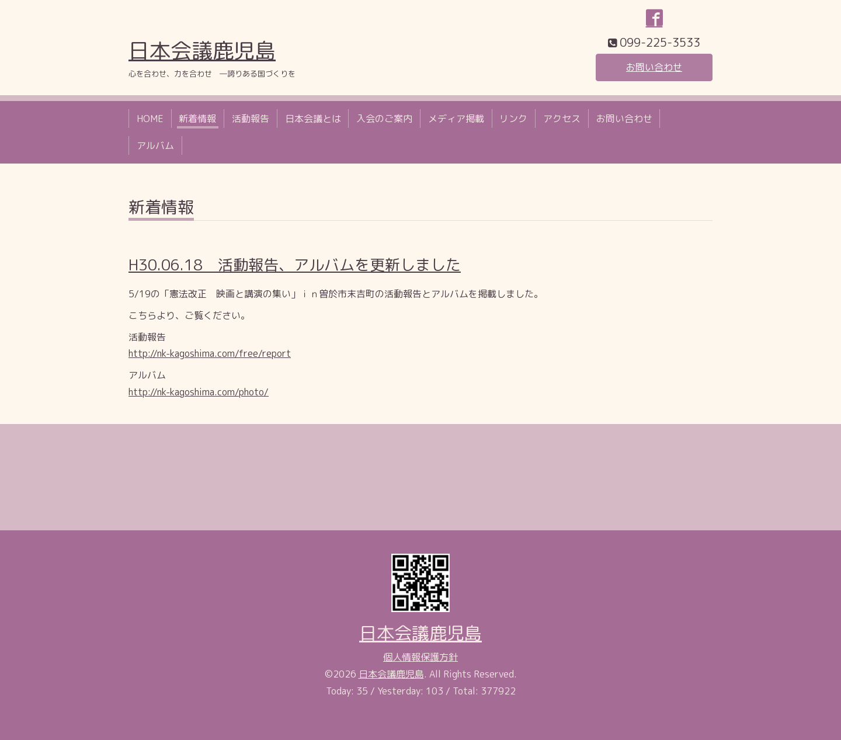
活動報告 (250, 118)
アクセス (562, 118)
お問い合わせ (654, 67)
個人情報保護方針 (420, 657)
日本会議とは (313, 118)
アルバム (155, 145)
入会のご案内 (384, 118)
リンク (513, 118)
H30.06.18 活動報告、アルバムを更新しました (294, 264)
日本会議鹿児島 (202, 50)
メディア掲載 (456, 118)
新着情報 (197, 118)
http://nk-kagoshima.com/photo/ (198, 391)
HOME (150, 118)
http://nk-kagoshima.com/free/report (209, 353)
